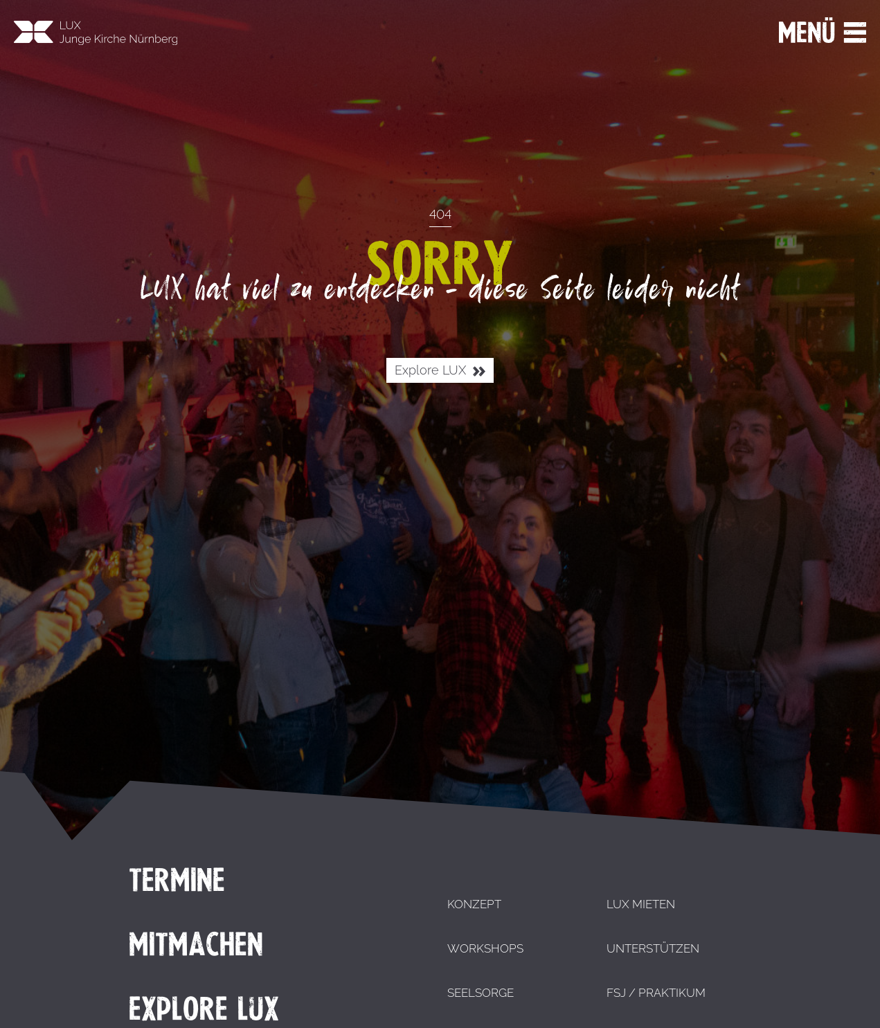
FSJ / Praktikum (656, 993)
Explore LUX (440, 370)
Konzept (474, 904)
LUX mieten (641, 904)
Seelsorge (480, 993)
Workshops (485, 948)
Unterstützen (653, 948)
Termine (177, 880)
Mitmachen (196, 944)
